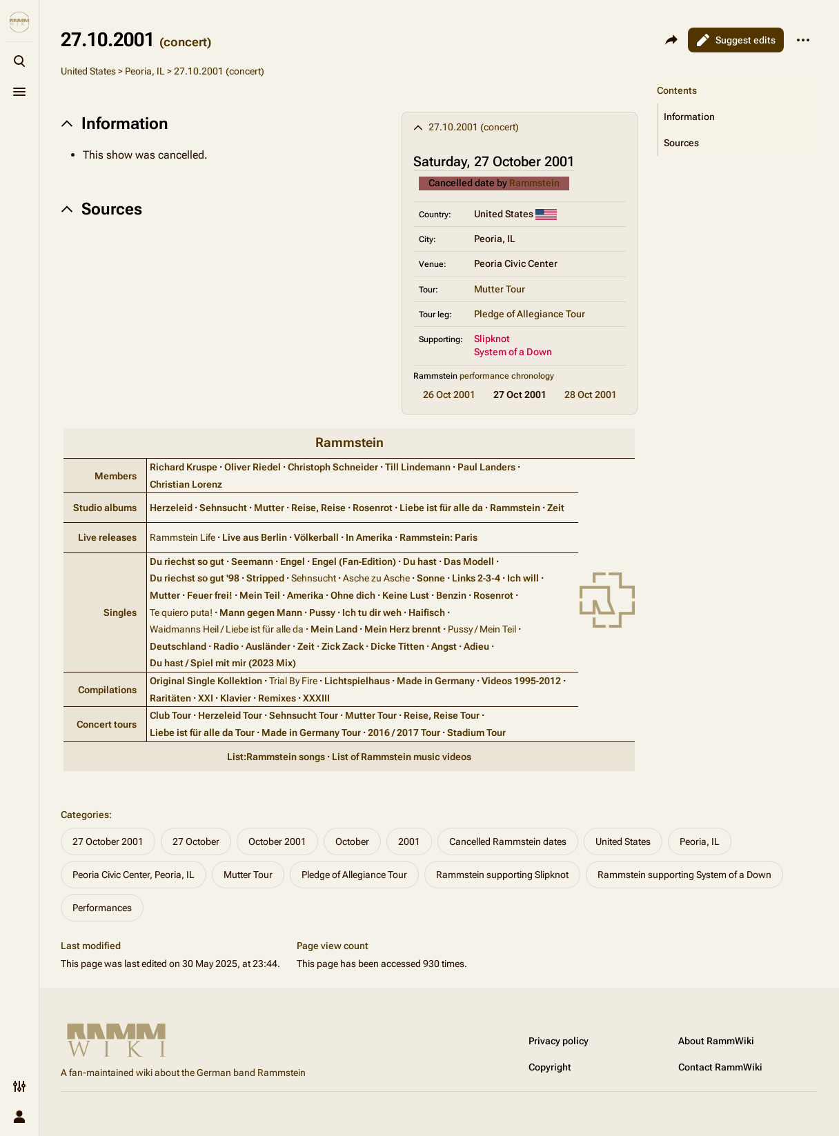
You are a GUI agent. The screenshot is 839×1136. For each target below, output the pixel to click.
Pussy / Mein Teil (482, 629)
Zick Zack (343, 646)
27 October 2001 (108, 841)
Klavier (235, 698)
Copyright (550, 1067)
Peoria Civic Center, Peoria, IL (133, 874)
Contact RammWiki (720, 1067)
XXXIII (316, 698)
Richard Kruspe (183, 466)
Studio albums (105, 507)
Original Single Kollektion (206, 680)
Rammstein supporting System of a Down (684, 874)
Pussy (322, 612)
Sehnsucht (223, 507)
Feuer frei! (210, 595)
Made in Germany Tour (311, 732)
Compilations (107, 689)
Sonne (431, 578)
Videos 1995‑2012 (522, 680)
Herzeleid (171, 507)
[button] (737, 116)
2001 (409, 841)
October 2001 (277, 841)
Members (116, 475)
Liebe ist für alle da (441, 507)
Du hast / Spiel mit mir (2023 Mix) (223, 662)
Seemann (252, 561)
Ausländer (268, 646)
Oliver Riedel (252, 466)
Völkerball (316, 537)
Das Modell (469, 561)
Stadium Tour (476, 732)
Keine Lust (405, 595)
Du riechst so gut (187, 561)
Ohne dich (352, 595)
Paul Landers (486, 466)
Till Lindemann (418, 466)
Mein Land (333, 629)
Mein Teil (259, 595)
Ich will (523, 578)
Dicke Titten (397, 646)
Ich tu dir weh (372, 612)
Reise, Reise (318, 507)
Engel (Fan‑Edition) (354, 561)
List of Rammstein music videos (401, 756)
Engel (292, 561)
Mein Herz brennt (402, 629)
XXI (205, 698)
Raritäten (170, 698)
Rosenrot (373, 507)
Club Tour (170, 715)
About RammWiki (716, 1040)
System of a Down (513, 351)
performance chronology (507, 376)
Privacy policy (559, 1040)
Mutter (269, 507)
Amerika (305, 595)
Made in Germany (436, 680)
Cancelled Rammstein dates (507, 841)
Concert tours (107, 724)
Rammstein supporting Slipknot (502, 874)
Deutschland (178, 646)
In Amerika (369, 537)
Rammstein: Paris (438, 537)
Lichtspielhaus (357, 680)
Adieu (476, 646)
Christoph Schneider (333, 466)
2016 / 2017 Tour (404, 732)
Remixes (277, 698)
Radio (226, 646)
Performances (102, 907)
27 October (195, 841)
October (352, 841)
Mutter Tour (499, 289)
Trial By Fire (293, 680)
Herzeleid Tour (230, 715)
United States (88, 71)
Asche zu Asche (376, 578)
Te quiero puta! (181, 612)
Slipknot (492, 338)
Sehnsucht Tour (303, 715)
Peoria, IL (145, 71)
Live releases (107, 537)
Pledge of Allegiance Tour (529, 313)
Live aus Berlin (254, 537)
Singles (120, 612)
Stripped (265, 578)
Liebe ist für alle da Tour (202, 732)
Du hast (420, 561)
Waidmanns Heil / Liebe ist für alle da (227, 629)
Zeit (555, 507)
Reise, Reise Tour (442, 715)
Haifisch (426, 612)
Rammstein (534, 182)
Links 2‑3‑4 (476, 578)
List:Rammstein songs (276, 756)
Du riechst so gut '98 (194, 578)
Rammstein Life (182, 537)
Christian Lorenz (186, 484)
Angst (444, 646)
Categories (85, 814)
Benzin (451, 595)
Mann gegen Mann (260, 612)
